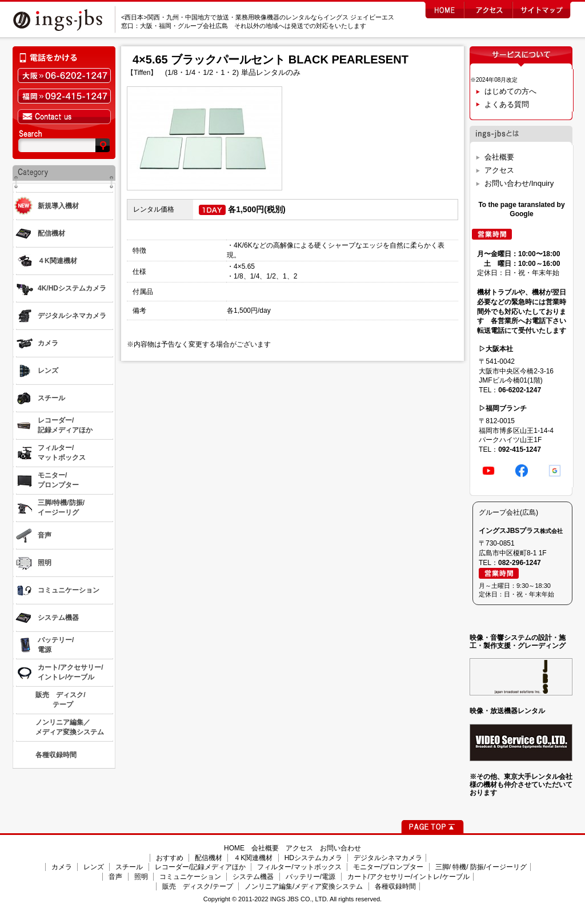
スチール (129, 867)
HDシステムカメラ (313, 858)
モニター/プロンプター (388, 867)
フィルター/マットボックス (299, 867)
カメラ (61, 867)
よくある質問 (506, 104)
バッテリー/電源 (310, 877)
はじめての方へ (510, 91)
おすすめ (169, 858)
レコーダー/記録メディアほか (200, 867)
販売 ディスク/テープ (197, 886)
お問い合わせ (340, 848)
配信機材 (208, 858)
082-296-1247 (519, 563)
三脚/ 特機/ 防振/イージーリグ (481, 867)
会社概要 (499, 157)
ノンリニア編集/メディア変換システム (304, 886)
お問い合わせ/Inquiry (519, 183)
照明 (141, 877)
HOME (234, 848)
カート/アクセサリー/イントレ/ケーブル (408, 877)
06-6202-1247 (519, 390)
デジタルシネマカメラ (388, 858)
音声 (115, 877)
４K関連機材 (253, 858)
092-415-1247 (519, 449)
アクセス (499, 170)
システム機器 (253, 877)
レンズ (93, 867)
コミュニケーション (190, 877)
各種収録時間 (395, 886)
